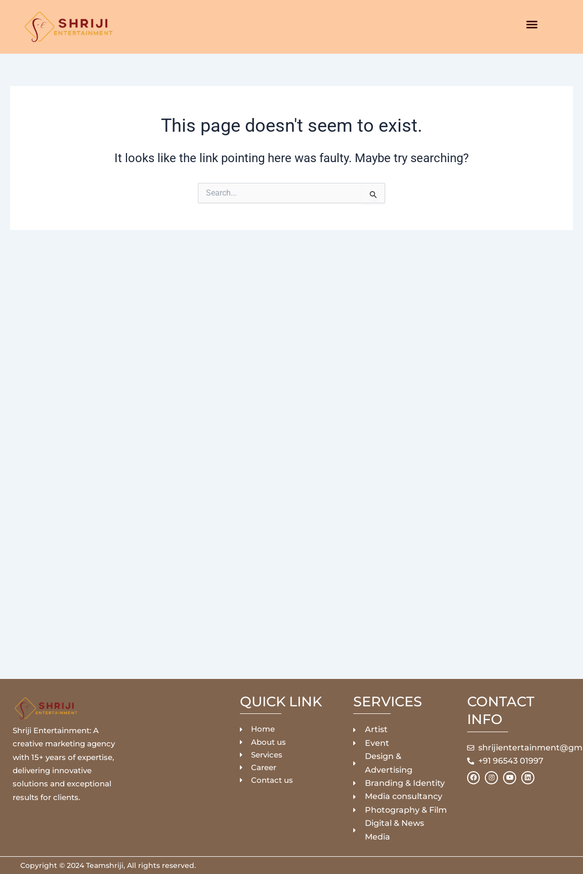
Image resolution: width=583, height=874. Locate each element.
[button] (532, 24)
